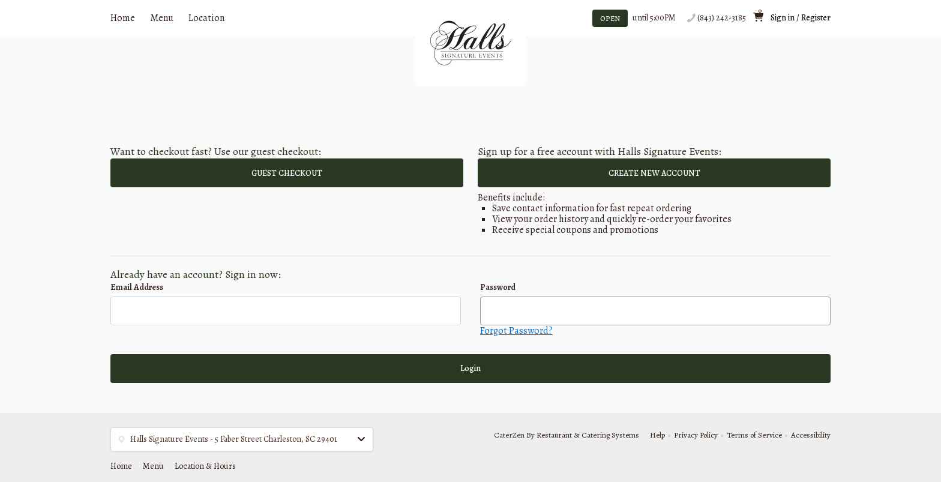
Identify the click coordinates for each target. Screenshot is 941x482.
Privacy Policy (696, 435)
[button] (241, 439)
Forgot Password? (516, 330)
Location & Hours (205, 466)
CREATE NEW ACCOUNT (654, 173)
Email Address (136, 287)
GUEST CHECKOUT (286, 173)
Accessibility (811, 435)
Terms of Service (754, 435)
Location (206, 18)
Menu (161, 18)
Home (122, 18)
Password (498, 287)
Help (657, 435)
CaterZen (509, 435)
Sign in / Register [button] (801, 17)
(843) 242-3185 (721, 17)
